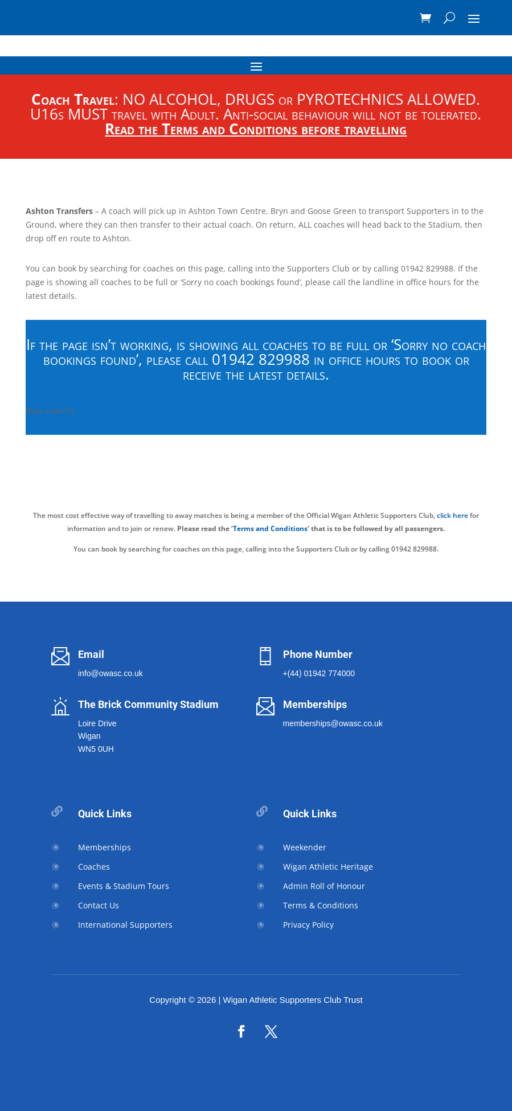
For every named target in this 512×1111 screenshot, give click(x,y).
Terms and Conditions (270, 528)
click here (452, 515)
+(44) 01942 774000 (319, 673)
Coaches (94, 866)
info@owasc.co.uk (110, 673)
